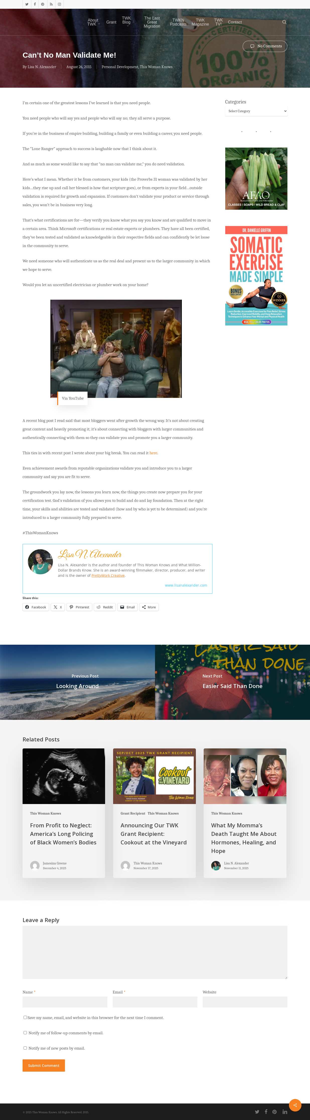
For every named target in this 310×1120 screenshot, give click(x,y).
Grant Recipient (133, 813)
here (153, 453)
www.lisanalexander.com (186, 585)
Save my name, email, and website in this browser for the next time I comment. (96, 1017)
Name (29, 992)
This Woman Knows (156, 67)
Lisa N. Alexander (42, 67)
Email (119, 992)
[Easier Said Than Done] (232, 682)
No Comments (265, 46)
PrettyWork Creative (108, 575)
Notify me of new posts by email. (57, 1048)
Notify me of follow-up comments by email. (66, 1033)
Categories (235, 102)
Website (209, 992)
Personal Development (120, 67)
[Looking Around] (77, 682)
